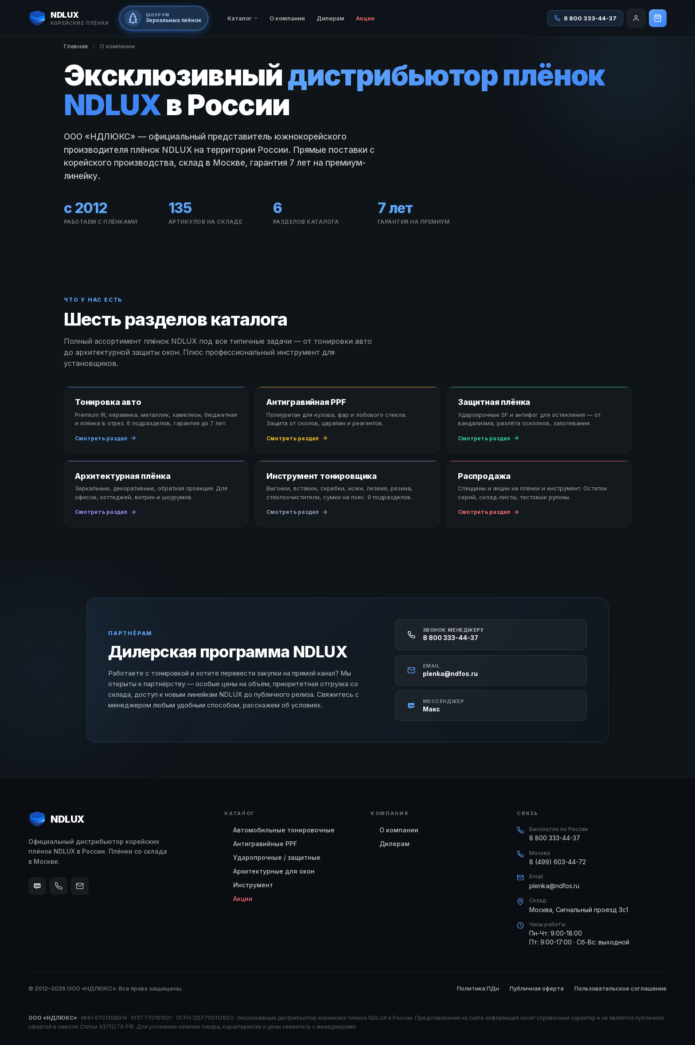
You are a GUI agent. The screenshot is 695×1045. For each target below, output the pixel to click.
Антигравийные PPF (265, 843)
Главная (76, 46)
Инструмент (253, 885)
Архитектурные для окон (274, 871)
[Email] (80, 886)
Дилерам (330, 18)
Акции (365, 18)
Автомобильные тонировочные (284, 830)
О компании (287, 18)
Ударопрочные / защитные (276, 857)
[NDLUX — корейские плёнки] (68, 18)
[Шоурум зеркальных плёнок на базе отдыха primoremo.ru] (164, 18)
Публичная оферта (537, 988)
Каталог (242, 18)
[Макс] (37, 886)
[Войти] (636, 18)
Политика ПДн (478, 988)
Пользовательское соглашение (620, 988)
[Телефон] (58, 886)
